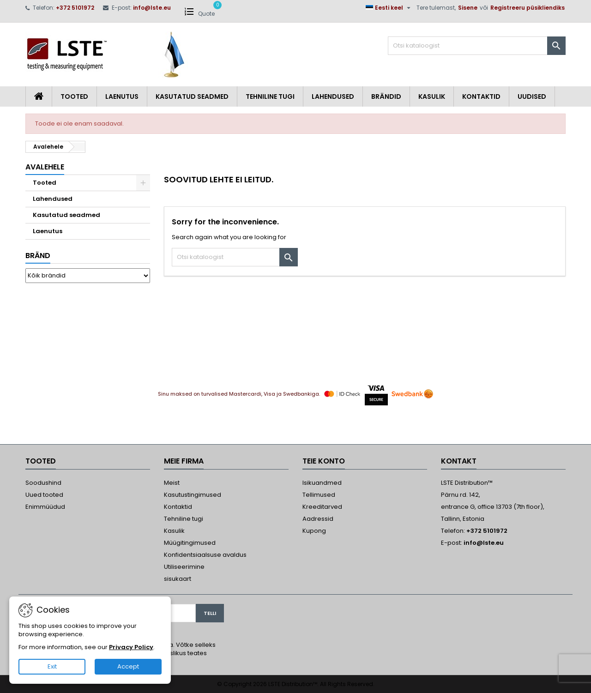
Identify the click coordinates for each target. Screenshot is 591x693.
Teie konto (323, 461)
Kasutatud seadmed (192, 96)
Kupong (314, 530)
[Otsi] (477, 45)
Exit (52, 666)
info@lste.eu (152, 8)
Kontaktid (481, 96)
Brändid (386, 96)
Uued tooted (44, 494)
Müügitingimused (190, 542)
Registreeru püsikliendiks (527, 8)
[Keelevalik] (389, 8)
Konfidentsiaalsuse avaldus (205, 554)
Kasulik (431, 96)
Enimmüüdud (45, 506)
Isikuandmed (322, 482)
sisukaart (177, 578)
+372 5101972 (75, 8)
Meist (172, 482)
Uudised (532, 96)
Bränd (37, 255)
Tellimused (318, 494)
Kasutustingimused (192, 494)
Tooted (74, 96)
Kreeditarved (322, 506)
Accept (128, 666)
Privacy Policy (131, 647)
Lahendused (333, 96)
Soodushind (43, 482)
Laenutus (122, 96)
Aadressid (317, 518)
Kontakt (458, 461)
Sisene (467, 8)
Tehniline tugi (270, 96)
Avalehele (44, 167)
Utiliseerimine (184, 566)
